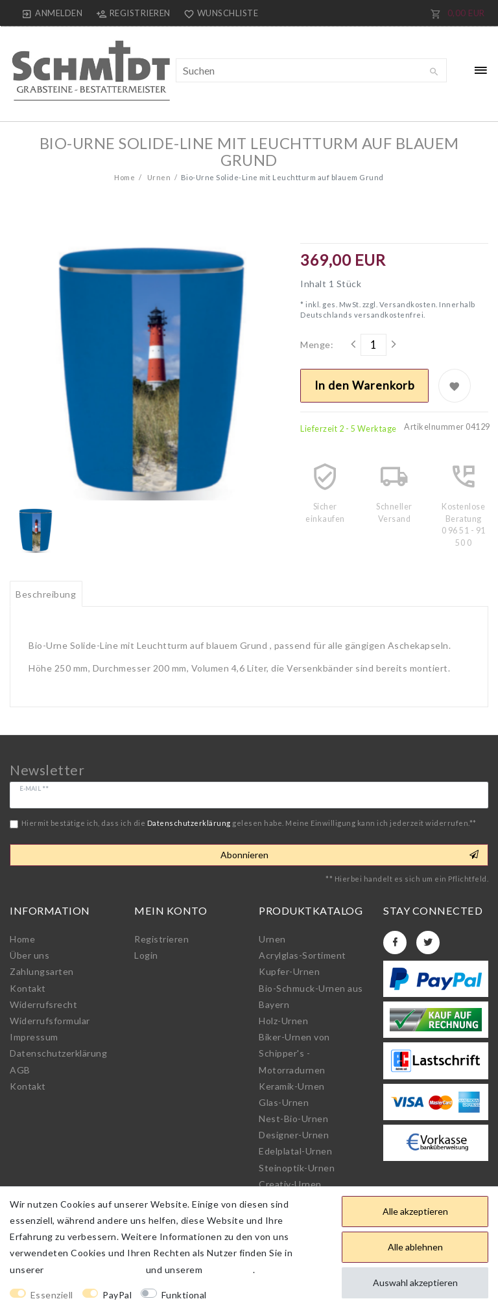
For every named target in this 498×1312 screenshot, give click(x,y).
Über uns (29, 955)
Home (124, 177)
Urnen (158, 177)
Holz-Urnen (283, 1020)
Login (146, 955)
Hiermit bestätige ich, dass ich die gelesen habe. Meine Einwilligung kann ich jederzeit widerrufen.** (249, 823)
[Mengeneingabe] (373, 345)
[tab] (46, 594)
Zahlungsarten (42, 971)
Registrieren (161, 938)
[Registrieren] (133, 13)
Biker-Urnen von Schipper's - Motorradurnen (294, 1053)
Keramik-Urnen (292, 1086)
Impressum (34, 1036)
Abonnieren (349, 855)
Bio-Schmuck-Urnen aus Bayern (311, 996)
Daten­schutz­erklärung (58, 1053)
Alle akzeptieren (415, 1211)
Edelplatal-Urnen (295, 1150)
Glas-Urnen (284, 1102)
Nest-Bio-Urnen (293, 1118)
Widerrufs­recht (43, 1004)
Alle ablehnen (415, 1246)
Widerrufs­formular (50, 1020)
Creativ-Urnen (290, 1183)
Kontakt (28, 988)
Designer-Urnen (294, 1134)
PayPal (117, 1294)
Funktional (184, 1294)
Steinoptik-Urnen (297, 1167)
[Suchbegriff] (311, 70)
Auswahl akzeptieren (415, 1282)
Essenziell (51, 1294)
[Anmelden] (52, 13)
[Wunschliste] (218, 13)
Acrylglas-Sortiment (302, 955)
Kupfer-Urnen (289, 971)
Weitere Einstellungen (267, 1294)
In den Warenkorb (364, 385)
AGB (20, 1069)
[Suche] (433, 72)
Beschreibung (46, 594)
